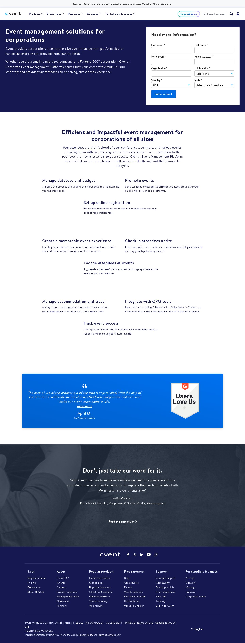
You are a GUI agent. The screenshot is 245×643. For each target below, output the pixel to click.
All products (96, 605)
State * (198, 80)
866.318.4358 (35, 592)
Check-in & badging (101, 592)
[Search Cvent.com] (230, 13)
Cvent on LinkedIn (141, 554)
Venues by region (134, 605)
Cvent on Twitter (135, 554)
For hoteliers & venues (120, 14)
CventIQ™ (63, 578)
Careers (61, 587)
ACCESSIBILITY (114, 622)
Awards (61, 582)
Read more (84, 406)
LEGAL (79, 622)
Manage (190, 587)
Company (94, 14)
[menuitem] (36, 14)
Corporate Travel (196, 596)
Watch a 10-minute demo (157, 4)
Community (163, 582)
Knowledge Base (165, 592)
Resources (75, 14)
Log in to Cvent (165, 605)
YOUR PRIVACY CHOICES (39, 630)
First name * (158, 45)
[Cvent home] (14, 14)
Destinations (131, 601)
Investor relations (67, 592)
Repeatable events (100, 587)
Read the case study (121, 521)
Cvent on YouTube (149, 554)
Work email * (158, 56)
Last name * (201, 45)
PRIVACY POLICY (94, 622)
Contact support (165, 578)
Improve (190, 592)
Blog (126, 578)
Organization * (159, 68)
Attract (190, 578)
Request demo (188, 14)
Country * (156, 80)
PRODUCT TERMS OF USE (139, 622)
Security (161, 596)
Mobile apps (96, 582)
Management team (68, 596)
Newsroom (63, 601)
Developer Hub (165, 587)
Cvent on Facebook (128, 554)
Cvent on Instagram (155, 554)
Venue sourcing (98, 601)
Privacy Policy (86, 635)
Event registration (100, 578)
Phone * (203, 56)
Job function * (202, 68)
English (199, 628)
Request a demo (36, 578)
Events (128, 587)
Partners (62, 605)
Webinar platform (99, 596)
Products (36, 14)
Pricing (31, 582)
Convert (190, 582)
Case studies (131, 582)
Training (160, 601)
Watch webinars (133, 592)
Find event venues (213, 13)
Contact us (33, 587)
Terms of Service (106, 635)
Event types (55, 14)
